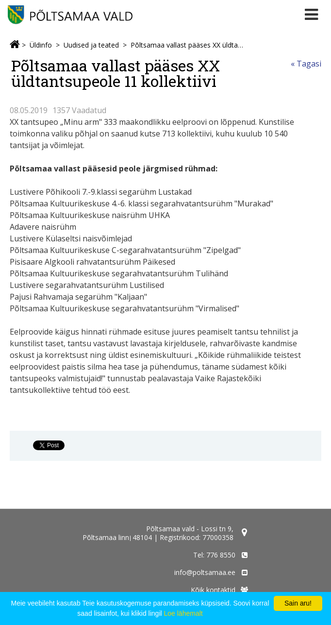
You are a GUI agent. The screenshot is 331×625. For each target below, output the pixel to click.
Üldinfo (41, 45)
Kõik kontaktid (213, 589)
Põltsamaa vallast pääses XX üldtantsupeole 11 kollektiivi (187, 45)
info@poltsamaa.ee (204, 572)
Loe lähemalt (183, 613)
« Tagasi (306, 63)
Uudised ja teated (91, 45)
